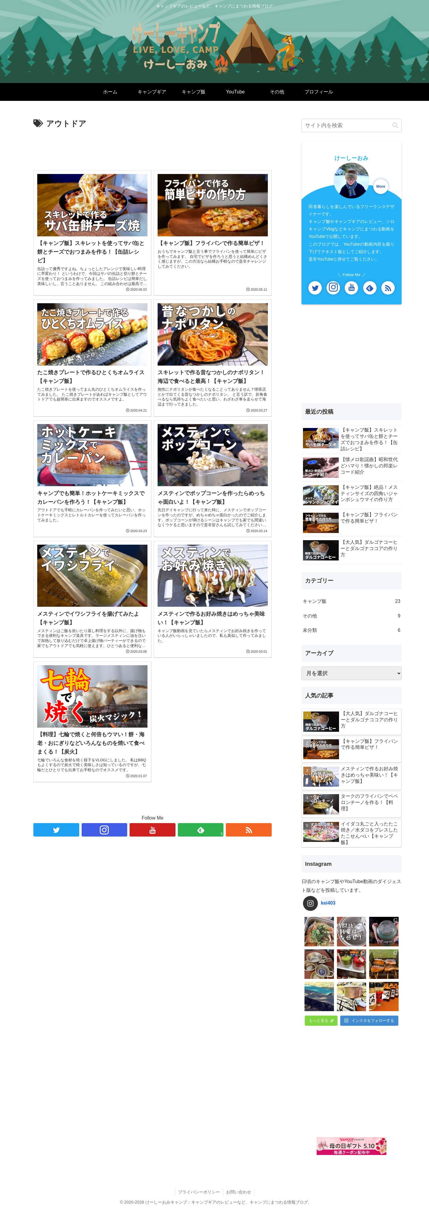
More (380, 186)
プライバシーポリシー (199, 1192)
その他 (351, 616)
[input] (351, 125)
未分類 (351, 630)
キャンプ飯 (351, 601)
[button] (395, 125)
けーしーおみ (352, 158)
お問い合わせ (238, 1192)
